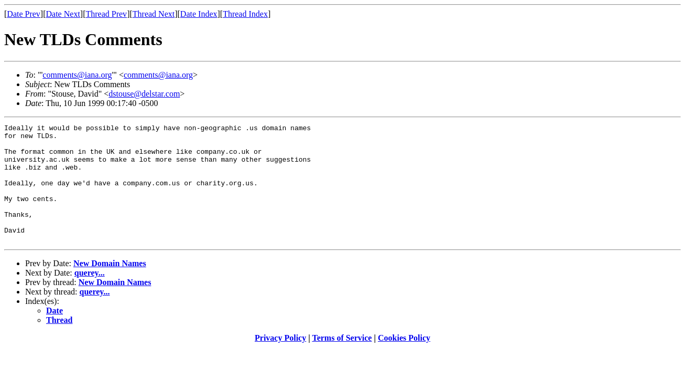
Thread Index (245, 13)
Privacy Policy (280, 361)
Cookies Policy (404, 361)
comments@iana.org (77, 74)
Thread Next (154, 13)
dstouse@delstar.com (144, 93)
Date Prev (23, 13)
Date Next (63, 13)
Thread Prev (106, 13)
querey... (89, 296)
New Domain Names (109, 286)
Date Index (199, 13)
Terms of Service (342, 361)
